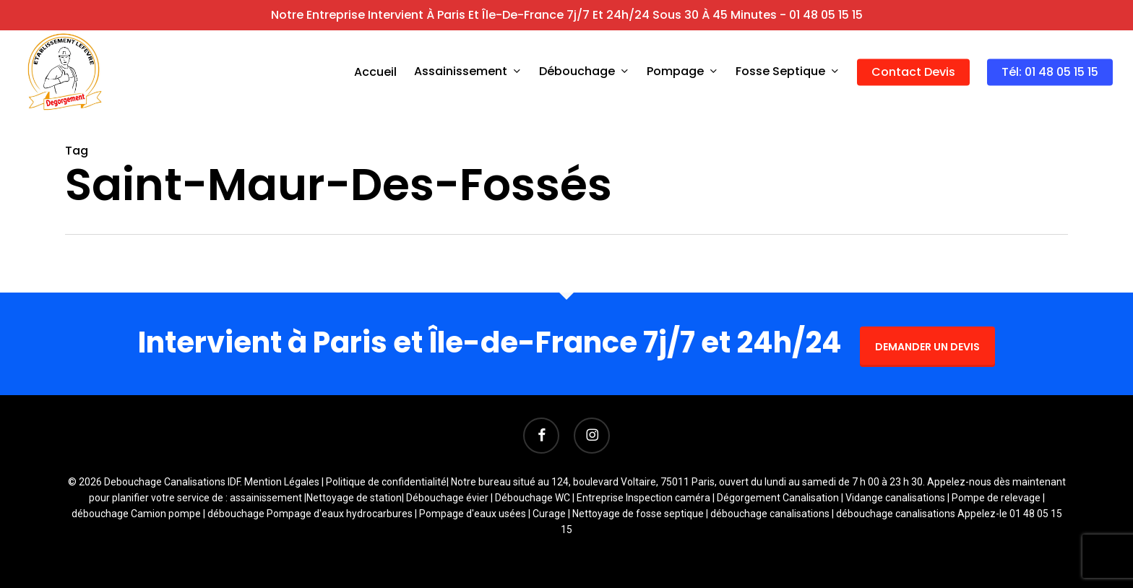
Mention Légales (281, 482)
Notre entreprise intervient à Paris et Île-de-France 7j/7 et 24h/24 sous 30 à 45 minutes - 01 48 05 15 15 (567, 15)
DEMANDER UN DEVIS (927, 347)
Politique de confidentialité (386, 482)
